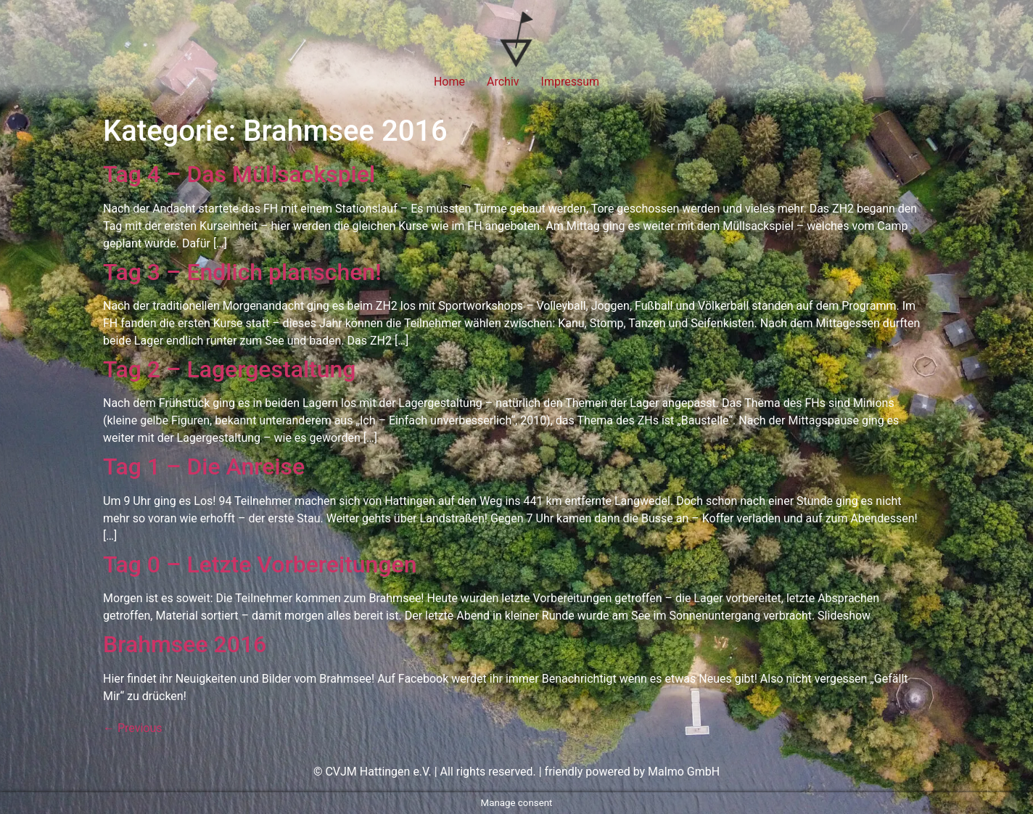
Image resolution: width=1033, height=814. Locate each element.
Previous (132, 728)
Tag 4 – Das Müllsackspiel (239, 174)
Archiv (503, 82)
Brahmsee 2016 (184, 644)
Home (449, 82)
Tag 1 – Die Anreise (204, 466)
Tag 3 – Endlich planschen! (242, 272)
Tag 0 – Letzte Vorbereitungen (260, 564)
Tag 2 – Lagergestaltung (229, 369)
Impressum (570, 82)
